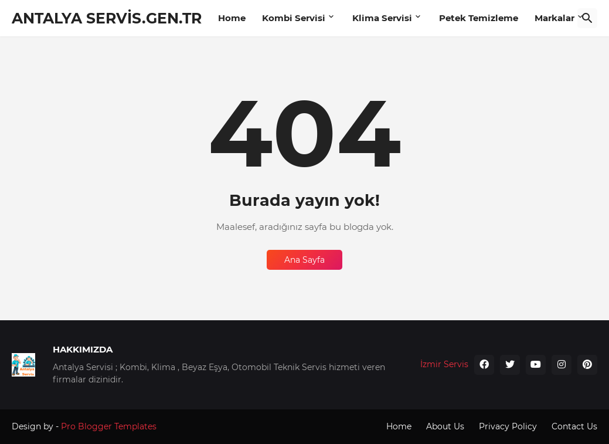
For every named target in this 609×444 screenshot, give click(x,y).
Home (232, 17)
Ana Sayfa (304, 260)
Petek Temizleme (478, 17)
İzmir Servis (444, 364)
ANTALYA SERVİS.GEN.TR (107, 18)
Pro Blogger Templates (108, 426)
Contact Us (574, 426)
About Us (445, 426)
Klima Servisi (382, 17)
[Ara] (587, 18)
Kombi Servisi (293, 17)
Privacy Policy (508, 426)
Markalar (554, 17)
